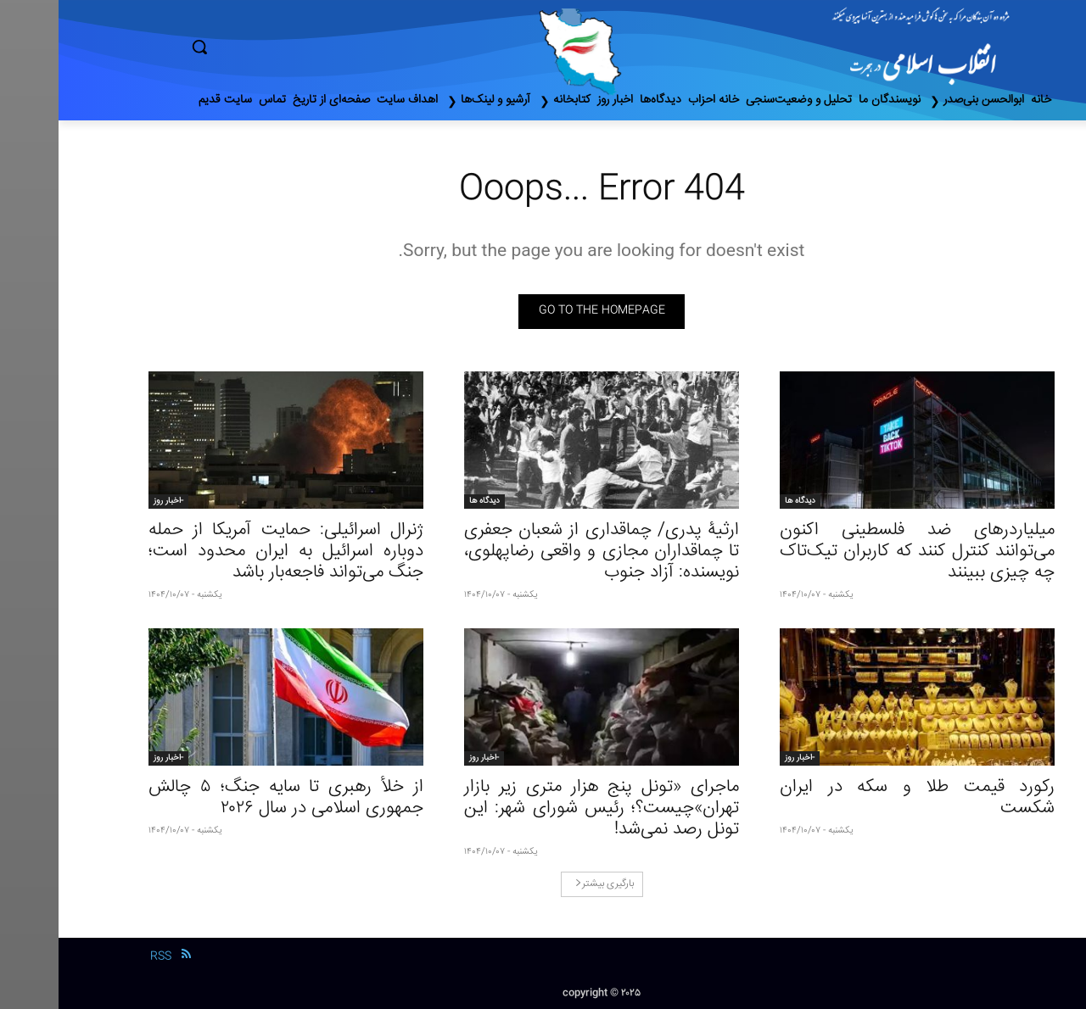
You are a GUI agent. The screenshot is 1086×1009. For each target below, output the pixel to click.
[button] (271, 46)
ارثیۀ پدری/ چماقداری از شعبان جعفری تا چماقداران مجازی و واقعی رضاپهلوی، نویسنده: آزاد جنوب (543, 551)
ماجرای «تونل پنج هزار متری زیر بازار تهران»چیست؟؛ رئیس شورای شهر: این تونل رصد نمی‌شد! (543, 808)
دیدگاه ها (741, 501)
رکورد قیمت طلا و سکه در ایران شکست (858, 797)
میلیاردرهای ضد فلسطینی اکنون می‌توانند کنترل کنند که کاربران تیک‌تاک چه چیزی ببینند (858, 551)
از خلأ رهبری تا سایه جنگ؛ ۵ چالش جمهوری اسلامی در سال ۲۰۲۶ (227, 797)
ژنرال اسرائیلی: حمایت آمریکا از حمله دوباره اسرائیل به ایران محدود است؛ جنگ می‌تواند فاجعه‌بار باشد (227, 551)
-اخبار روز (110, 501)
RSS (102, 956)
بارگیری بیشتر (546, 884)
